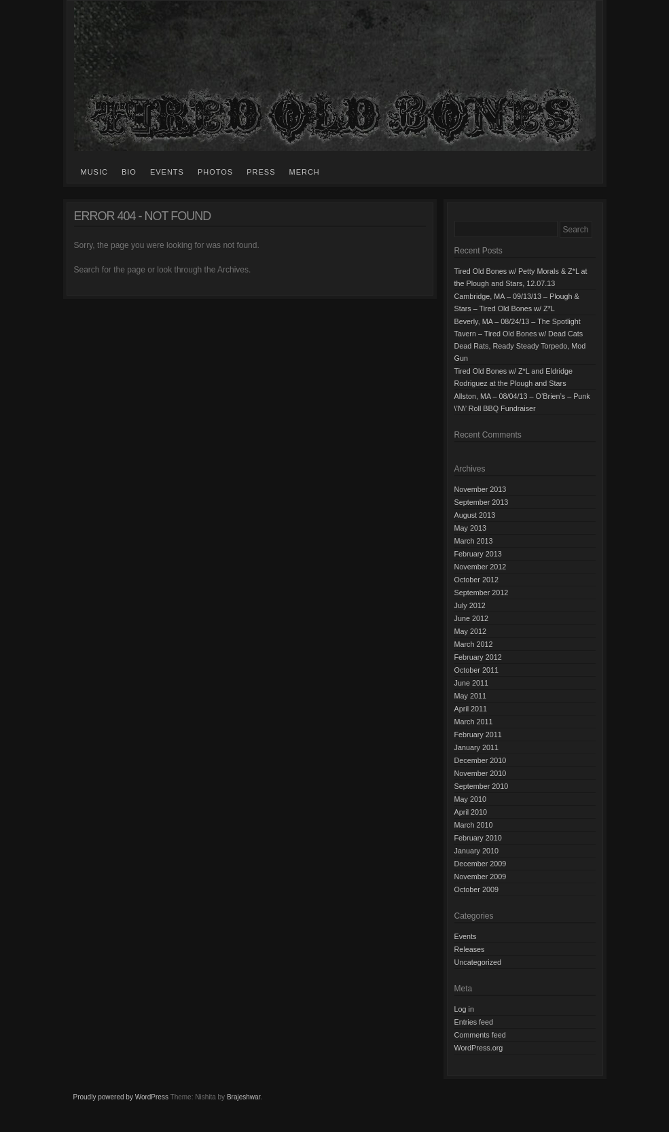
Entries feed (474, 1022)
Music (94, 172)
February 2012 (478, 657)
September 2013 (481, 502)
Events (167, 172)
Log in (464, 1009)
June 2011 (471, 683)
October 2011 (476, 670)
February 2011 (478, 734)
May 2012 (470, 631)
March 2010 (473, 825)
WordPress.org (478, 1048)
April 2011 (471, 709)
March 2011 (473, 722)
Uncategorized (478, 962)
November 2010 (480, 773)
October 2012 (476, 580)
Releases (469, 949)
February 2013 (478, 554)
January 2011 (476, 747)
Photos (215, 172)
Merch (304, 172)
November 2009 (480, 876)
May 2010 (470, 799)
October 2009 (476, 889)
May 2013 (470, 528)
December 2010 (480, 760)
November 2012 (480, 567)
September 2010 (481, 786)
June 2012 (471, 618)
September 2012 (481, 592)
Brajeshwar (243, 1097)
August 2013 (475, 515)
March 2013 (473, 541)
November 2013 (480, 489)
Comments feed (480, 1035)
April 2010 (471, 812)
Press (261, 172)
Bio (129, 172)
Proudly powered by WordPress (120, 1097)
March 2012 (473, 644)
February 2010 (478, 838)
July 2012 (470, 605)
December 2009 (480, 864)
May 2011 (470, 696)
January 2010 (476, 851)
